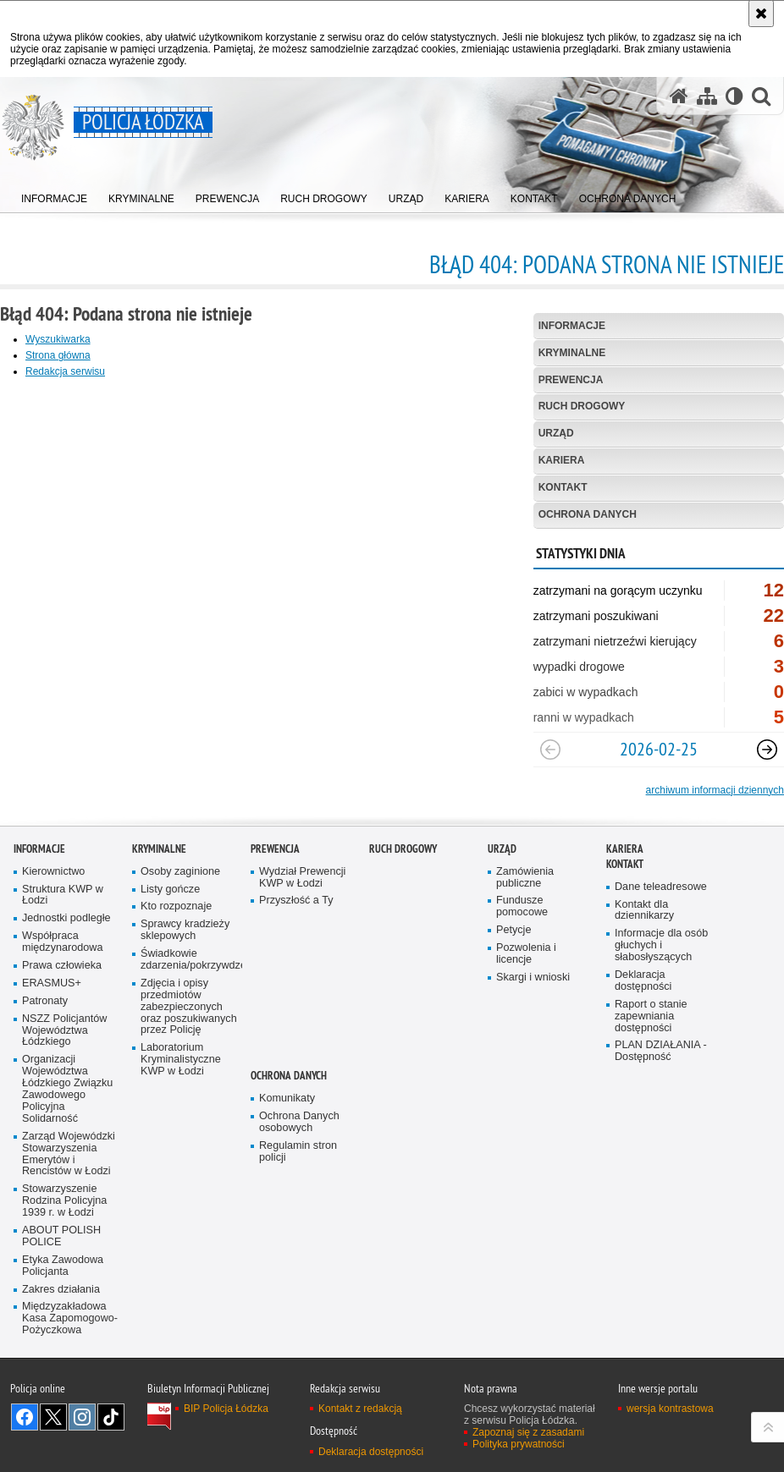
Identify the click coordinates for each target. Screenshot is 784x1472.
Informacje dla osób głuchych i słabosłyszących (661, 1022)
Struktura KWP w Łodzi (62, 971)
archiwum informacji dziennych (715, 790)
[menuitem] (54, 195)
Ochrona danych (587, 514)
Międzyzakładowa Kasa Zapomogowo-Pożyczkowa (70, 1395)
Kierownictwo (53, 947)
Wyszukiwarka (58, 339)
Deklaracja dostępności (643, 1057)
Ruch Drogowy (582, 406)
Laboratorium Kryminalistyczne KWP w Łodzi (181, 1136)
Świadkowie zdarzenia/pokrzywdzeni (190, 1036)
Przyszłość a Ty (296, 977)
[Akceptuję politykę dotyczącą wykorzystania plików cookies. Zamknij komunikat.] (761, 13)
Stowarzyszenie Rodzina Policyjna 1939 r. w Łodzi (64, 1278)
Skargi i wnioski (533, 1053)
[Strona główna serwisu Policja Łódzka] (679, 96)
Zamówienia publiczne (525, 953)
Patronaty (45, 1077)
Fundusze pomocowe (522, 983)
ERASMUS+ (51, 1059)
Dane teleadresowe (661, 963)
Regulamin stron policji (298, 1228)
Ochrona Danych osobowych (299, 1199)
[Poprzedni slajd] (550, 749)
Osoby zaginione (180, 947)
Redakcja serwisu (65, 371)
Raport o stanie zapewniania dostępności (651, 1092)
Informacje (571, 326)
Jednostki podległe (66, 995)
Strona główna (58, 355)
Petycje (513, 1007)
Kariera (561, 460)
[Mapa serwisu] (707, 96)
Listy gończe (170, 965)
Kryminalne (572, 353)
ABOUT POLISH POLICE (61, 1313)
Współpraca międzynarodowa (62, 1019)
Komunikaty (287, 1175)
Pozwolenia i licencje (526, 1030)
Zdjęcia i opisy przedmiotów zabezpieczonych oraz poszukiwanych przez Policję (189, 1083)
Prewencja (571, 380)
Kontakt (563, 487)
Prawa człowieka (62, 1042)
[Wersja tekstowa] (734, 96)
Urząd (556, 433)
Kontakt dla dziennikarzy (644, 986)
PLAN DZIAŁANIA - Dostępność (661, 1128)
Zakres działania (61, 1365)
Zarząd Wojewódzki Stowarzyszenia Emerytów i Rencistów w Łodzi (68, 1230)
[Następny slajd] (767, 749)
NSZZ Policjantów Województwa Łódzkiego (64, 1107)
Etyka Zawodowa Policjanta (62, 1342)
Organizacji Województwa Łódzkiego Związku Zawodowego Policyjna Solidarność (67, 1165)
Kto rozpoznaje (176, 983)
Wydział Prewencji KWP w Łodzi (302, 953)
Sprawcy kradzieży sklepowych (185, 1007)
